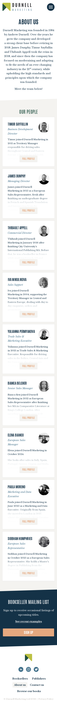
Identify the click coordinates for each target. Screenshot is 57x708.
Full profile (28, 158)
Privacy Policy (45, 699)
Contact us (37, 685)
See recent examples (28, 621)
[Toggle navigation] (51, 7)
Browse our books (29, 691)
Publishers (39, 678)
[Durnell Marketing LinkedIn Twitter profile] (36, 669)
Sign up (28, 632)
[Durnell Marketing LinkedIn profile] (20, 669)
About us (20, 685)
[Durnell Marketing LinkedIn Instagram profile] (28, 669)
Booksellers (20, 678)
